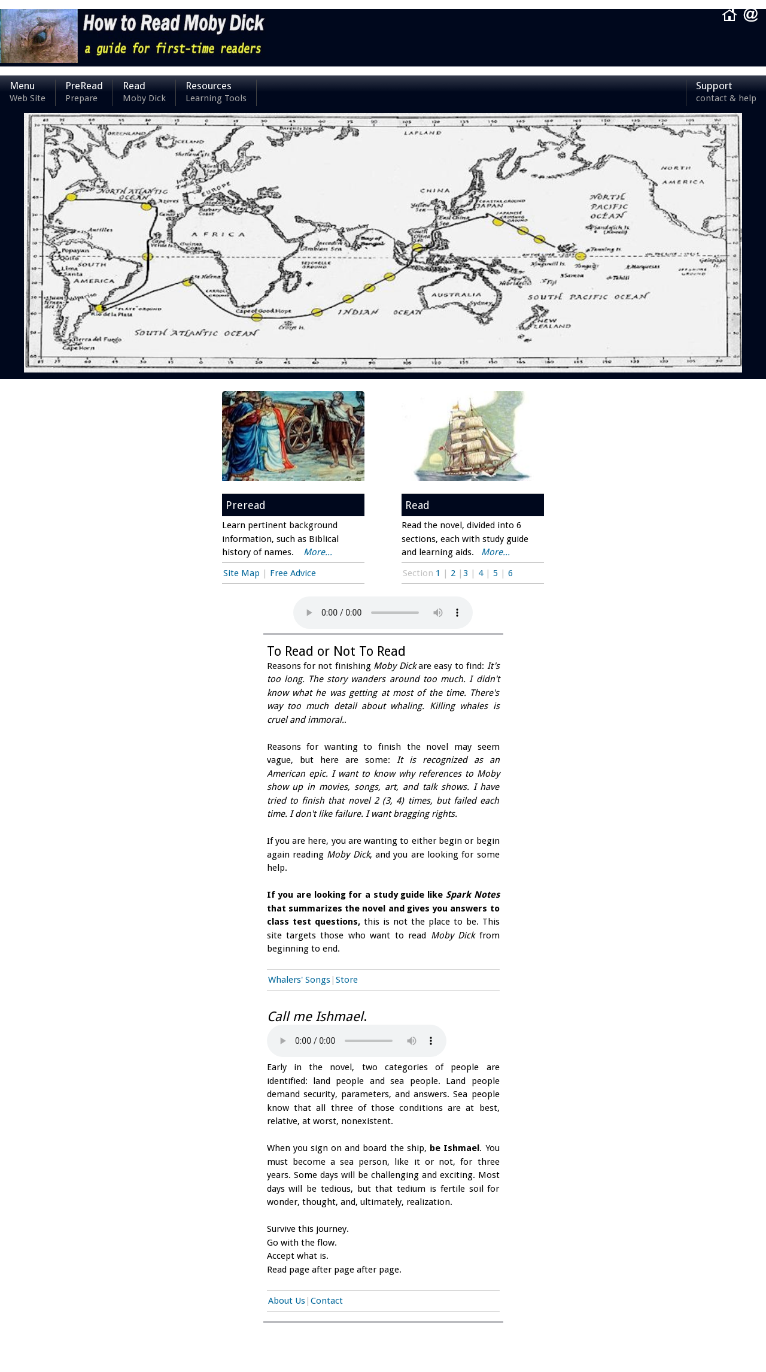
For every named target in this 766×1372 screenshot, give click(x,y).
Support (726, 93)
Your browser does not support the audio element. (356, 1041)
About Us (286, 1300)
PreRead (84, 93)
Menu (27, 93)
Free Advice (293, 573)
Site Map (241, 573)
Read (144, 93)
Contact (327, 1300)
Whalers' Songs (299, 979)
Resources (216, 93)
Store (347, 979)
